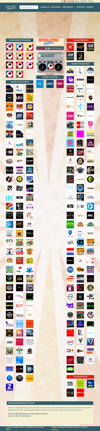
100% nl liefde (25, 416)
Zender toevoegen (58, 427)
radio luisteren (26, 427)
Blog (77, 1)
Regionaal (56, 7)
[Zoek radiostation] (29, 7)
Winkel (90, 7)
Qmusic (10, 416)
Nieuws (83, 1)
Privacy (77, 427)
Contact (54, 429)
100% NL (17, 416)
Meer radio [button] (67, 7)
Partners (69, 427)
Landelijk (45, 7)
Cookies (84, 427)
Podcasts (80, 7)
